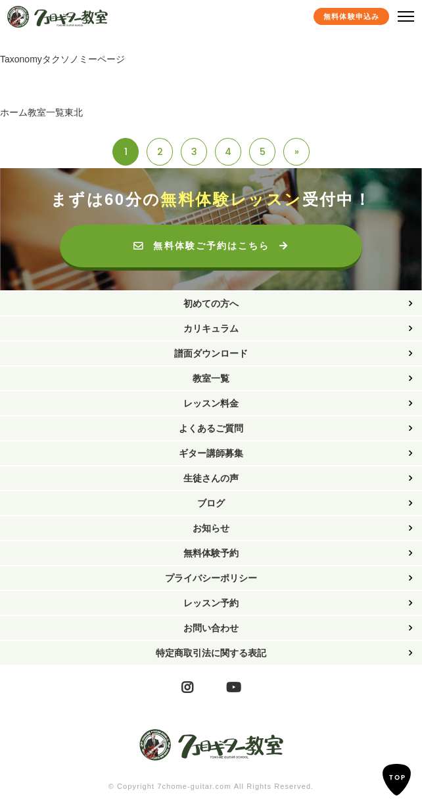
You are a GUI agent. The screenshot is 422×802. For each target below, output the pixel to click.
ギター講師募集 (211, 453)
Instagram (187, 687)
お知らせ (211, 528)
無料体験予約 (211, 553)
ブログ (211, 503)
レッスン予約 (211, 603)
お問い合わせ (211, 628)
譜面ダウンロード (211, 353)
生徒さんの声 (211, 478)
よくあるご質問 (211, 428)
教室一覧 (211, 378)
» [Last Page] (296, 151)
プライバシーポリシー (211, 578)
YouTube (233, 687)
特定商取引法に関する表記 (211, 653)
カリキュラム (211, 328)
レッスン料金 (211, 403)
